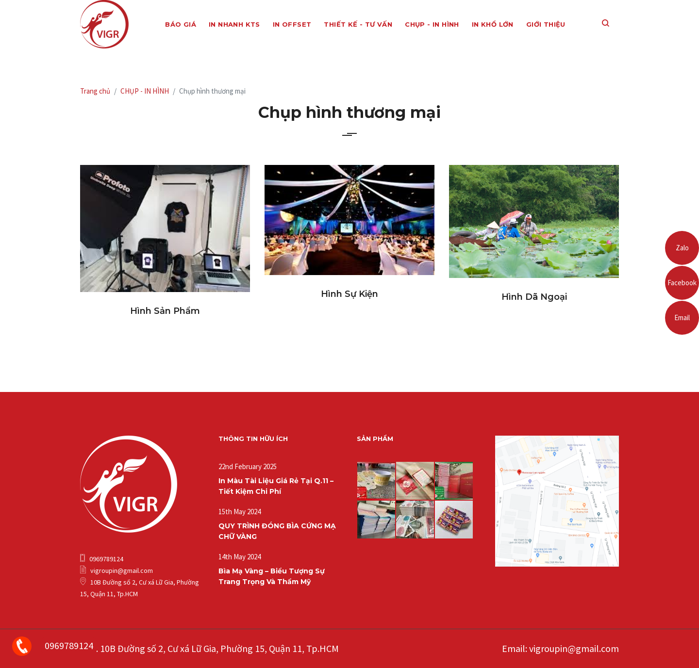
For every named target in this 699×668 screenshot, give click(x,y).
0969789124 (69, 645)
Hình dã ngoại (534, 297)
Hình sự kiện (349, 294)
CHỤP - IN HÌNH (144, 91)
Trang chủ (95, 91)
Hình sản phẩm (165, 311)
